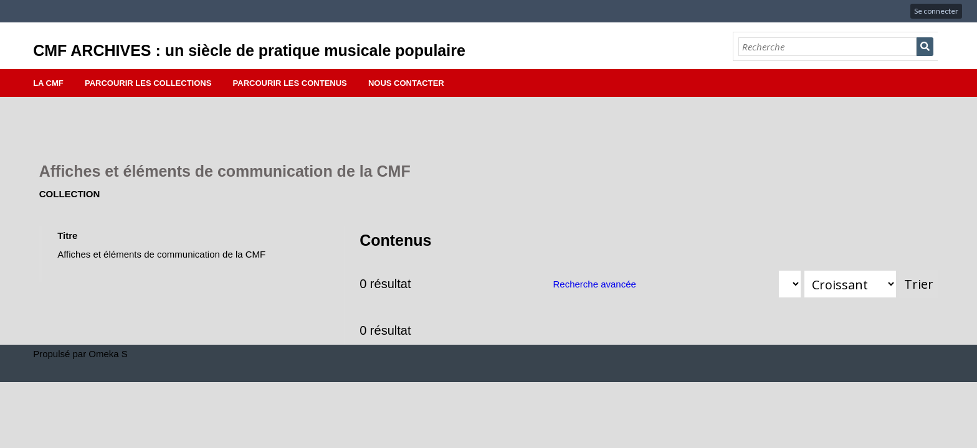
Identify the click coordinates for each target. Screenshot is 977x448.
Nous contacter (406, 83)
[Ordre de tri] (850, 284)
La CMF (48, 83)
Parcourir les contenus (290, 83)
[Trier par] (789, 284)
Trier (918, 284)
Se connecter (936, 11)
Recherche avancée (594, 284)
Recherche (925, 46)
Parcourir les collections (148, 83)
